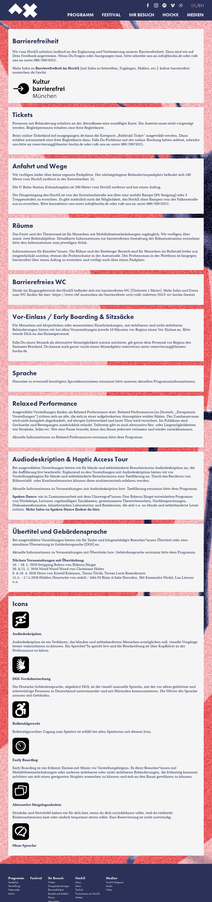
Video (109, 889)
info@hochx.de (170, 56)
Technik (79, 889)
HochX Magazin (115, 882)
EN (201, 5)
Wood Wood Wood (54, 569)
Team (78, 886)
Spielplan (13, 882)
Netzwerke (14, 889)
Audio (109, 886)
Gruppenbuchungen (58, 886)
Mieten (79, 897)
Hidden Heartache (54, 577)
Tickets (51, 882)
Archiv (11, 893)
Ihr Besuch (141, 15)
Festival (111, 15)
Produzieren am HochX (87, 893)
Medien (195, 15)
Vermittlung (14, 886)
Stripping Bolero (51, 565)
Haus (78, 882)
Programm (80, 15)
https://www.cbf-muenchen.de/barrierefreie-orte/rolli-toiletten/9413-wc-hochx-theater (123, 294)
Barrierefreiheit (56, 889)
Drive (41, 573)
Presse (51, 897)
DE (193, 5)
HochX (171, 15)
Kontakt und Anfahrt (58, 893)
